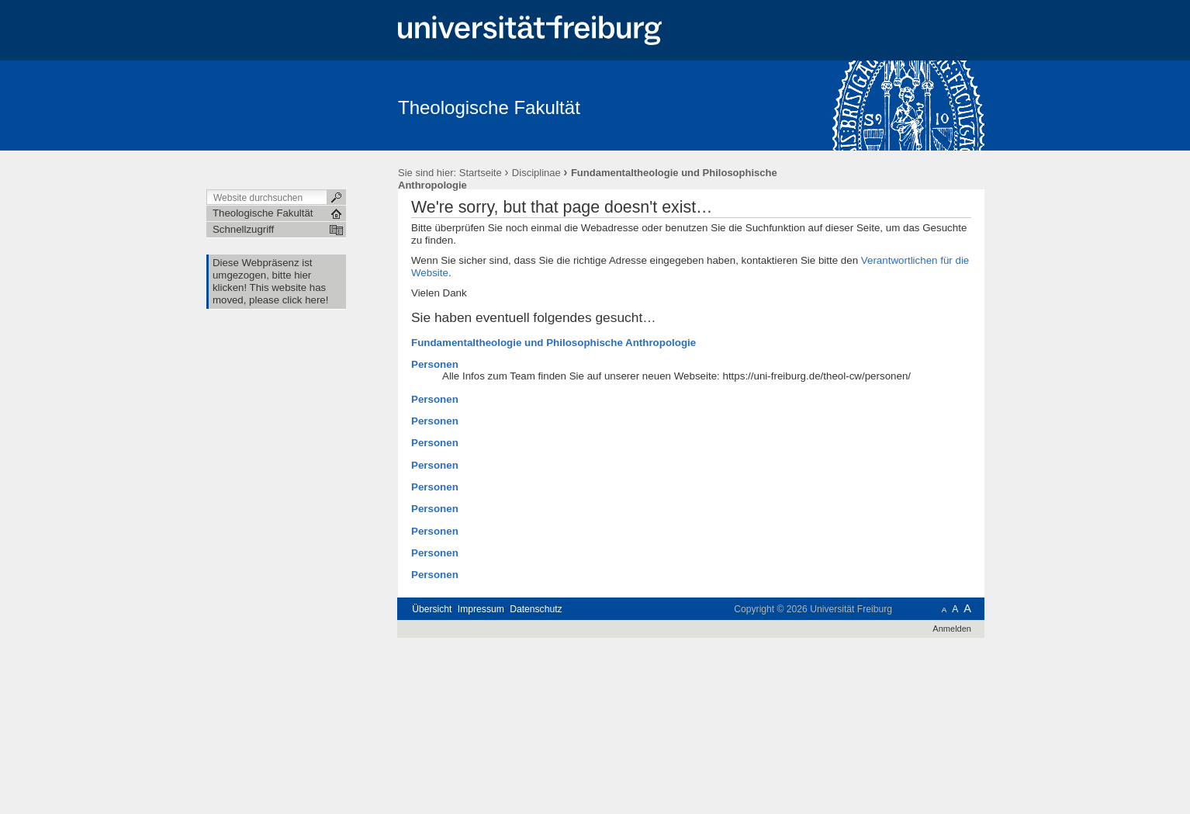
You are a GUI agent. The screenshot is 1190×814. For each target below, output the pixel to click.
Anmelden (951, 628)
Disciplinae (536, 172)
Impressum (481, 609)
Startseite (480, 172)
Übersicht (431, 609)
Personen (434, 364)
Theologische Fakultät (489, 107)
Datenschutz (536, 609)
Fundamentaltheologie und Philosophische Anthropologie (553, 342)
